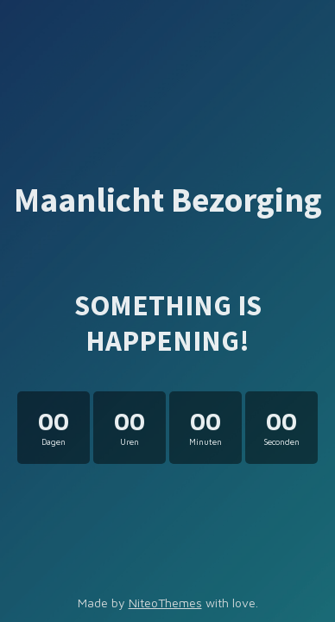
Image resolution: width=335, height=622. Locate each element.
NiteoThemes (165, 602)
